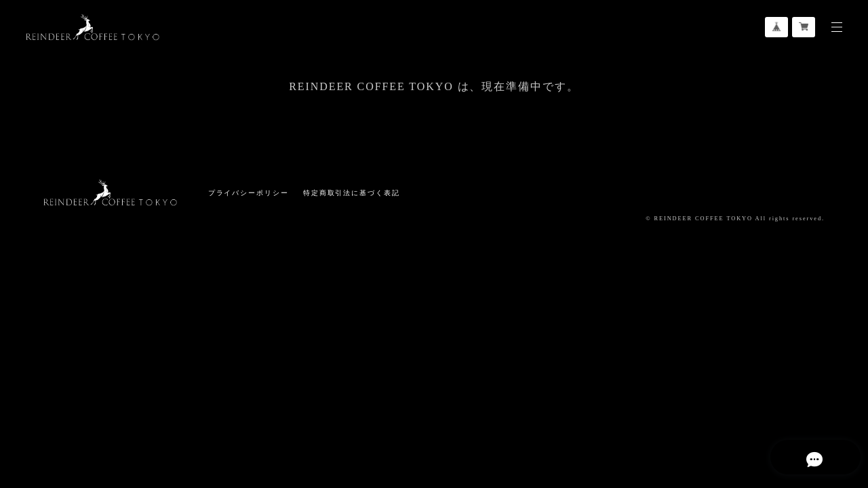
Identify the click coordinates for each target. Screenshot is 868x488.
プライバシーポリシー (248, 193)
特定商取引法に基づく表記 (351, 193)
